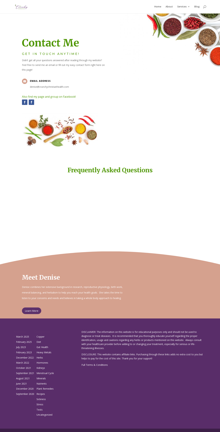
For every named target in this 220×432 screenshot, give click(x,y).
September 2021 (25, 373)
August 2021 (23, 378)
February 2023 (24, 352)
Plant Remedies (45, 388)
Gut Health (42, 347)
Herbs (39, 357)
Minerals (41, 378)
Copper (40, 336)
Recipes (40, 394)
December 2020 (25, 388)
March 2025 (22, 336)
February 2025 (24, 341)
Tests (39, 409)
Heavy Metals (43, 352)
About (169, 7)
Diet (38, 341)
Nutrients (41, 383)
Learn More (31, 310)
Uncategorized (44, 414)
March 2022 (22, 362)
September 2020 (25, 394)
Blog (197, 7)
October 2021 (23, 367)
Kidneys (40, 367)
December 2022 (25, 357)
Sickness (41, 399)
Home (157, 7)
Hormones (42, 362)
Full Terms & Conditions (94, 364)
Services (182, 7)
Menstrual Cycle (45, 373)
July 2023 (21, 347)
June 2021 (21, 383)
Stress (39, 404)
